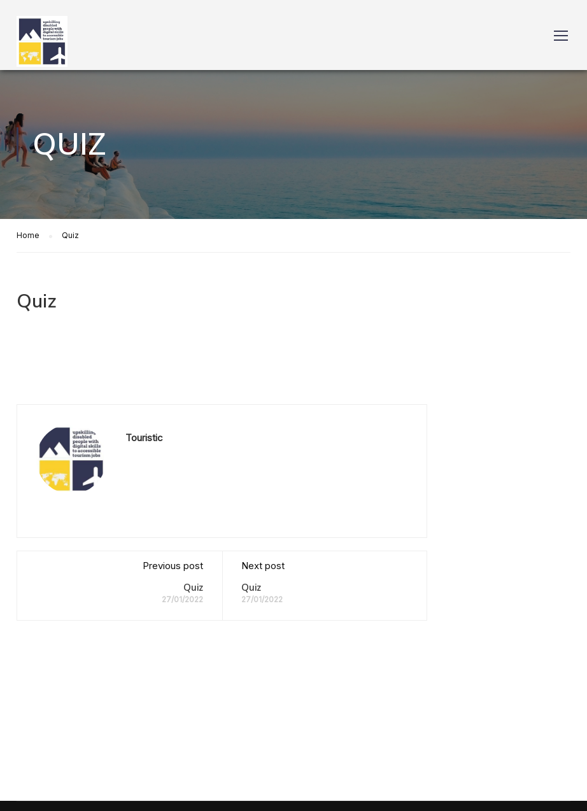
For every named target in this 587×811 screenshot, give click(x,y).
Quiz (193, 587)
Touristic (144, 438)
